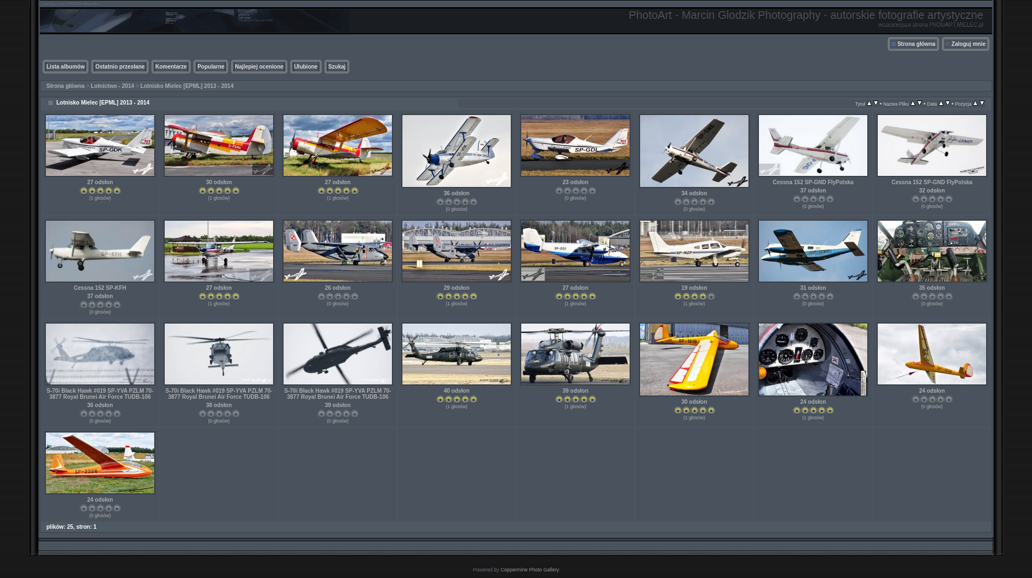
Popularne (210, 67)
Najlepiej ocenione (259, 67)
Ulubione (306, 67)
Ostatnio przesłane (119, 67)
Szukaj (337, 67)
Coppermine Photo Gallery (529, 569)
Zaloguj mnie (968, 44)
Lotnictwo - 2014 (112, 86)
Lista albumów (65, 67)
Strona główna (916, 44)
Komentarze (171, 67)
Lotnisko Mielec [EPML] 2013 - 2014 (186, 86)
